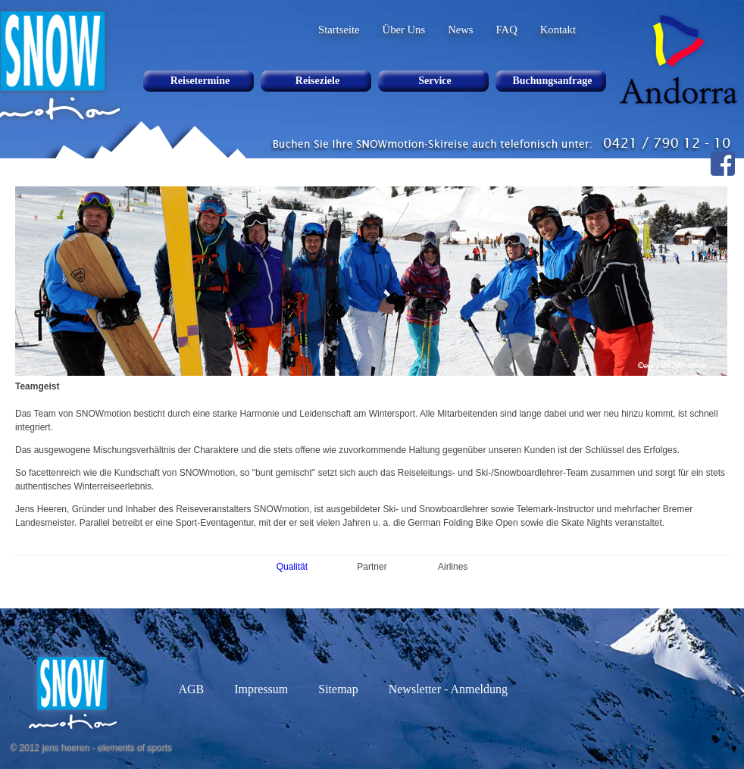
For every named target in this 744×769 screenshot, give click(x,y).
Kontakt (558, 29)
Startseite (339, 29)
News (460, 29)
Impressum (261, 689)
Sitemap (338, 689)
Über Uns (404, 29)
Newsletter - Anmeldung (448, 689)
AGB (191, 689)
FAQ (506, 29)
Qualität (292, 566)
